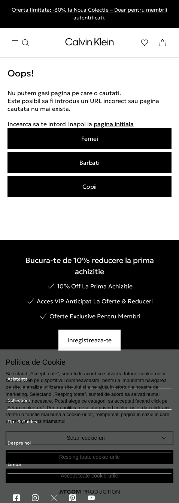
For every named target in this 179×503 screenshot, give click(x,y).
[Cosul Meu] (163, 43)
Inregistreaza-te (89, 340)
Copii (89, 186)
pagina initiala (114, 124)
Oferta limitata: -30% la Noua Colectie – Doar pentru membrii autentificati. (89, 13)
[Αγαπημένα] (145, 43)
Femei (89, 138)
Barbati (89, 162)
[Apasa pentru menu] (20, 43)
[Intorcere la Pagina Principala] (89, 43)
